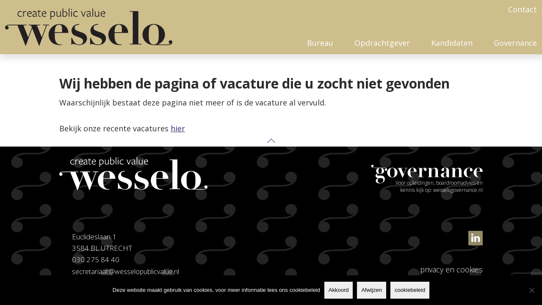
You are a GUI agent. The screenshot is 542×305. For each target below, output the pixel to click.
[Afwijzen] (531, 290)
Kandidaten (452, 43)
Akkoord (339, 290)
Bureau (320, 43)
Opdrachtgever (382, 43)
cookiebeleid (410, 290)
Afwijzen (371, 290)
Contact (522, 9)
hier (178, 128)
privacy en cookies (451, 269)
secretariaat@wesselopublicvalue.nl (127, 271)
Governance (515, 43)
